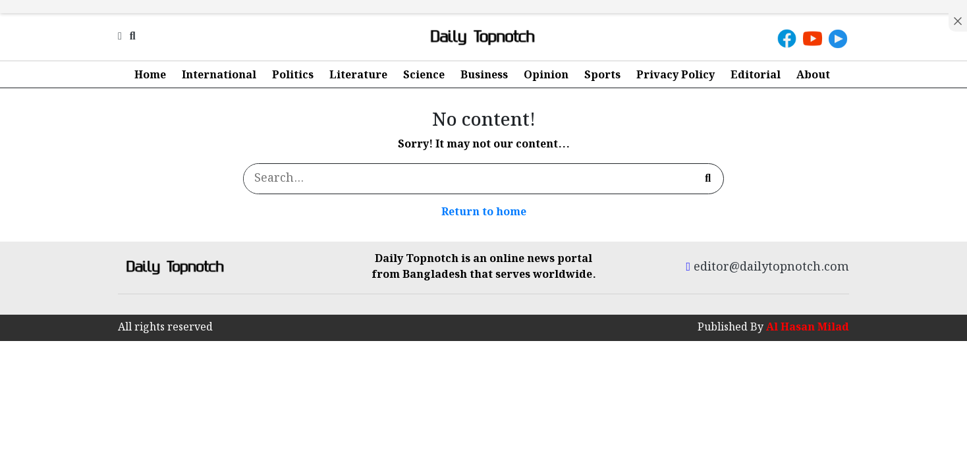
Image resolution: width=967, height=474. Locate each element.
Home (150, 75)
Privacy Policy (675, 75)
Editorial (756, 75)
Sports (602, 75)
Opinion (546, 75)
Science (424, 75)
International (219, 75)
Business (484, 75)
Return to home (483, 212)
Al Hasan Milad (807, 327)
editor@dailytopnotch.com (767, 267)
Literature (358, 75)
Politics (293, 75)
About (813, 75)
